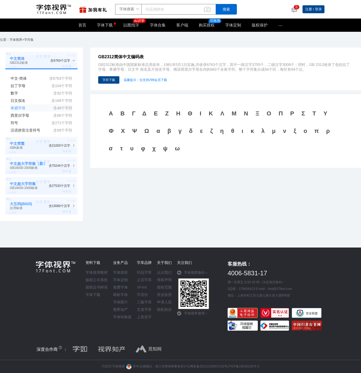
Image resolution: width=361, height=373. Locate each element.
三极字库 (144, 302)
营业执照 (164, 295)
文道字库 (144, 309)
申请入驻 (164, 302)
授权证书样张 (96, 287)
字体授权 (120, 272)
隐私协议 (164, 309)
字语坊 (142, 295)
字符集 (29, 40)
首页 (82, 25)
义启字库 (144, 280)
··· (280, 25)
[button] (41, 60)
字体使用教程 (96, 272)
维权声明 (164, 280)
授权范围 (164, 287)
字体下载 (105, 25)
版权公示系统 (96, 280)
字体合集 (158, 25)
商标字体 (120, 295)
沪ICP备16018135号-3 (243, 366)
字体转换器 (122, 317)
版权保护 (260, 25)
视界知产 (120, 309)
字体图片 (120, 302)
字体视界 (16, 40)
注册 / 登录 (313, 9)
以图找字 (134, 23)
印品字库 (144, 272)
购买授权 (207, 25)
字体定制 (233, 25)
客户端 (182, 25)
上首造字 (144, 317)
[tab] (41, 60)
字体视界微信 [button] (192, 273)
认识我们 (164, 272)
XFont (142, 287)
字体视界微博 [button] (192, 313)
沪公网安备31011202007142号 (205, 366)
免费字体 (120, 287)
